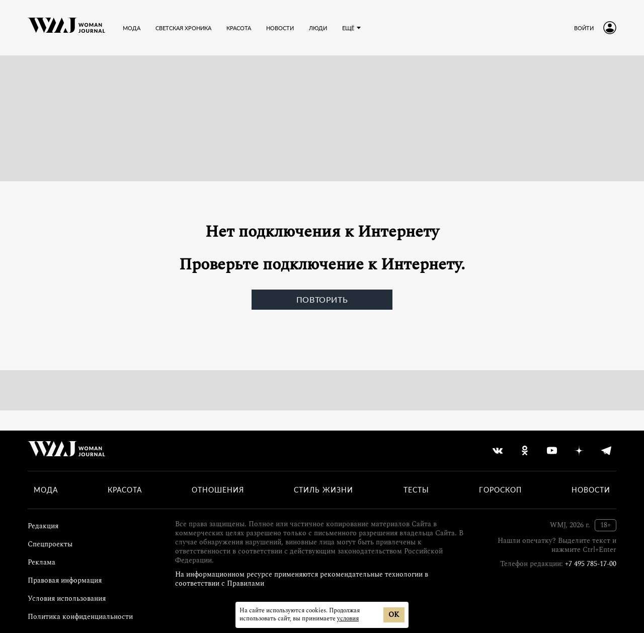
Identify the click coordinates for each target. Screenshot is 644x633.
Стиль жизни (323, 490)
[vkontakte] (498, 451)
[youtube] (552, 451)
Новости (591, 490)
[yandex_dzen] (579, 451)
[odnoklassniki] (525, 451)
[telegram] (606, 451)
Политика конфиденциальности (80, 616)
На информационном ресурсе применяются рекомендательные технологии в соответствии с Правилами (301, 579)
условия (348, 618)
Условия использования (67, 598)
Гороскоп (500, 490)
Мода (46, 490)
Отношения (218, 490)
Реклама (41, 562)
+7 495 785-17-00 (590, 563)
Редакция (43, 526)
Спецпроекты (50, 544)
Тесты (416, 490)
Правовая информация (65, 580)
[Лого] (66, 28)
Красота (125, 490)
